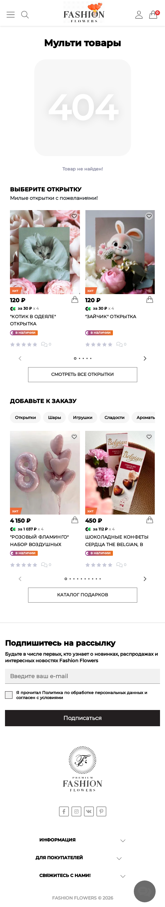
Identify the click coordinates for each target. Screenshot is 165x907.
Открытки (25, 417)
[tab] (75, 358)
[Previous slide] (20, 358)
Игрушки (82, 417)
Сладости (114, 417)
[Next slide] (145, 358)
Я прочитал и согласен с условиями (81, 695)
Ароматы (146, 417)
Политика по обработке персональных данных (92, 692)
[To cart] (75, 299)
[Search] (25, 14)
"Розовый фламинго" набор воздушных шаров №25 (39, 544)
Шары (54, 417)
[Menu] (10, 14)
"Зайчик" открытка (110, 316)
